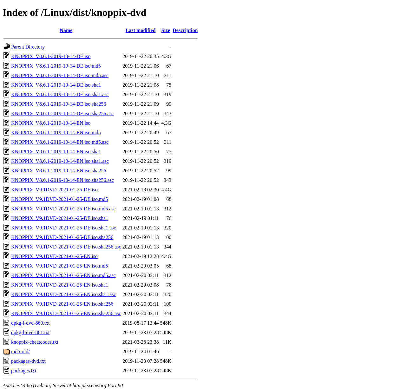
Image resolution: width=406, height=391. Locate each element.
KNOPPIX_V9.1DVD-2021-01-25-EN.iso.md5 (59, 265)
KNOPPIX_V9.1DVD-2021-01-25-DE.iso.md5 (59, 199)
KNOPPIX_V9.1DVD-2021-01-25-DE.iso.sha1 (59, 218)
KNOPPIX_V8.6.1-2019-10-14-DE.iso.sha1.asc (60, 94)
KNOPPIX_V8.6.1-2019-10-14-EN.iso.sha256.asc (62, 180)
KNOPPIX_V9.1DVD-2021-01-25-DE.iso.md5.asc (63, 208)
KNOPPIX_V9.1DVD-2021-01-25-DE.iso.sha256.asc (66, 246)
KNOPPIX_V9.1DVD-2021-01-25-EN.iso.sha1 (59, 285)
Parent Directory (28, 47)
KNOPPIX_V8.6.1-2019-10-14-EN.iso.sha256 (58, 170)
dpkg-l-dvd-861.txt (30, 332)
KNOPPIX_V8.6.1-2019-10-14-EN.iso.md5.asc (59, 142)
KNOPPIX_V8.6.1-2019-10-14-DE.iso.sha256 (58, 104)
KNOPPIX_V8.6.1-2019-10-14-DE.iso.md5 (56, 66)
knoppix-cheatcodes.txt (34, 342)
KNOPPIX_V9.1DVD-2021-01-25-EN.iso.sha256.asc (66, 313)
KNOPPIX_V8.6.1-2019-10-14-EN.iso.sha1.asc (60, 161)
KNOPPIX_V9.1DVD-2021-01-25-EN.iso (54, 256)
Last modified (141, 30)
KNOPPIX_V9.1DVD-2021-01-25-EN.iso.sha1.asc (63, 294)
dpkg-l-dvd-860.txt (30, 323)
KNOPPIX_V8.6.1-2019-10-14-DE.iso (50, 56)
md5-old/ (20, 351)
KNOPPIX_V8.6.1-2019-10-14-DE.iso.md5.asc (59, 75)
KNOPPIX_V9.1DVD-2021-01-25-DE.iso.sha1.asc (63, 227)
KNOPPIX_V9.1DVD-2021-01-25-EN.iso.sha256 (62, 304)
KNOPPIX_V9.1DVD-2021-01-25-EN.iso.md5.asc (63, 275)
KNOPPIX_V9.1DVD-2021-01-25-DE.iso (54, 189)
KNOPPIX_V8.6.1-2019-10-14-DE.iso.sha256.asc (62, 113)
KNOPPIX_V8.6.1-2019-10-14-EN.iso (50, 123)
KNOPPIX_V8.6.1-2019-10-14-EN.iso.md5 (56, 132)
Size (165, 30)
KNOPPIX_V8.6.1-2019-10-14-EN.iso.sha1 (56, 151)
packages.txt (23, 370)
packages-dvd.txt (28, 361)
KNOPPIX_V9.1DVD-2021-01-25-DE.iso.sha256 (62, 237)
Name (66, 30)
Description (185, 30)
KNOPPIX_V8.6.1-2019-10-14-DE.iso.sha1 (56, 85)
